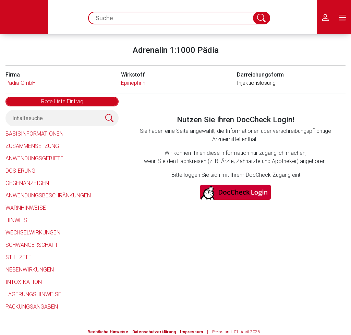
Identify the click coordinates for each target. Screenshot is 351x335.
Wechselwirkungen (32, 232)
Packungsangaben (31, 306)
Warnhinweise (25, 208)
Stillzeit (18, 257)
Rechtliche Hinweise (107, 332)
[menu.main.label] (342, 17)
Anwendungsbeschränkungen (48, 195)
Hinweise (18, 220)
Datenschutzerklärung (154, 332)
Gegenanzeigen (27, 183)
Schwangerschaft (31, 245)
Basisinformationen (34, 133)
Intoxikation (23, 282)
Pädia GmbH (20, 83)
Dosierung (20, 171)
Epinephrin (133, 83)
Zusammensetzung (32, 146)
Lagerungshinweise (33, 294)
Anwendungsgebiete (34, 158)
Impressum (191, 332)
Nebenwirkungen (29, 269)
